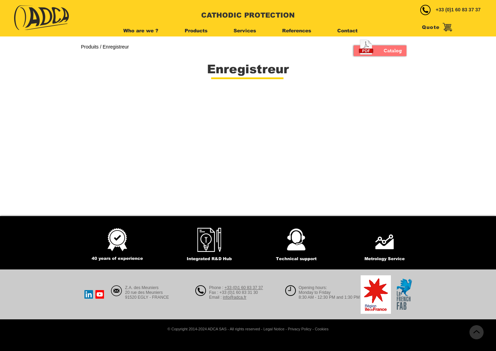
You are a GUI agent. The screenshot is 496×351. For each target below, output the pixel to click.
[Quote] (437, 27)
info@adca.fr (234, 297)
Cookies (322, 329)
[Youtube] (99, 294)
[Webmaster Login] (62, 329)
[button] (148, 30)
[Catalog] (380, 50)
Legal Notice (274, 329)
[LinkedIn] (88, 294)
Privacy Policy (299, 329)
